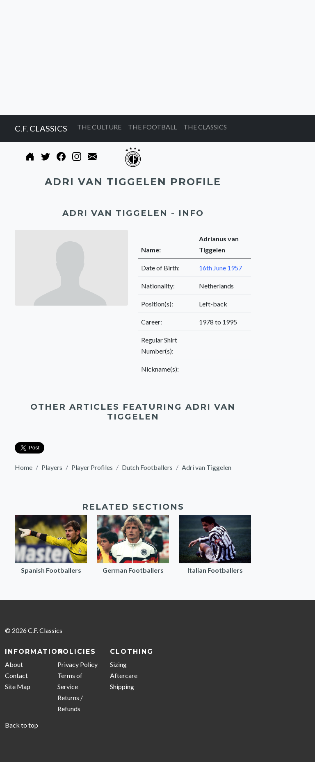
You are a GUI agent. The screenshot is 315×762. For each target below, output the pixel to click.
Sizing (118, 664)
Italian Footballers (215, 570)
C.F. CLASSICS (41, 128)
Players (51, 467)
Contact (16, 675)
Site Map (17, 686)
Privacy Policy (77, 664)
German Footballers (133, 570)
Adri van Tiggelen (206, 467)
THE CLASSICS (205, 127)
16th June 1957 (220, 268)
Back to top (21, 725)
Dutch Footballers (147, 467)
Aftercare (123, 675)
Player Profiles (92, 467)
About (14, 664)
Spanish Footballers (51, 570)
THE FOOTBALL (152, 127)
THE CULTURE (99, 127)
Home (23, 467)
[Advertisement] (157, 57)
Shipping (122, 686)
